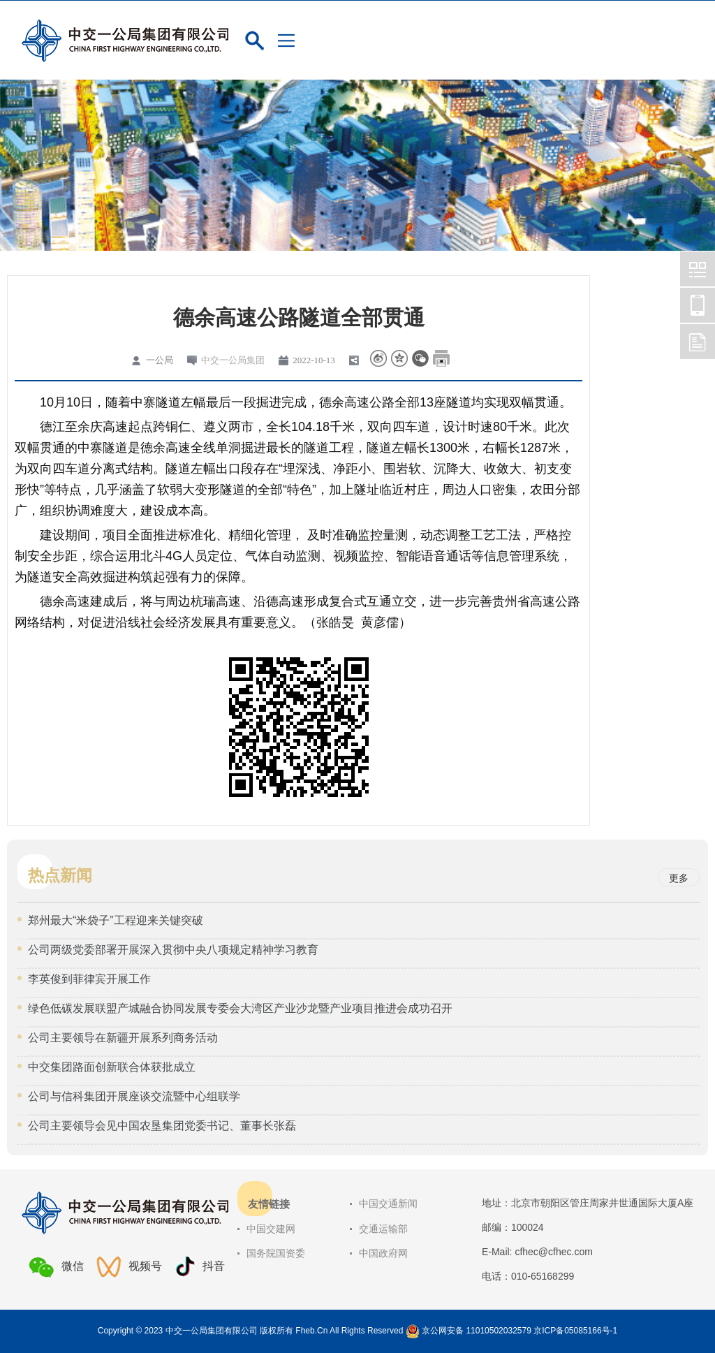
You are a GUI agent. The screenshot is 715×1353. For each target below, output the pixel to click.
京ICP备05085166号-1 (575, 1331)
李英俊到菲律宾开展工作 (89, 979)
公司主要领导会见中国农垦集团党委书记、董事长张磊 (162, 1126)
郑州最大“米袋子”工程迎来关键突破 (115, 920)
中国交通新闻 (388, 1203)
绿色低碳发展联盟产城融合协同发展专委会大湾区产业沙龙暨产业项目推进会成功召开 (240, 1008)
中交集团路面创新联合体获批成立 (112, 1067)
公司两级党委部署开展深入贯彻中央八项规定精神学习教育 (173, 950)
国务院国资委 (275, 1253)
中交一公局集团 (233, 360)
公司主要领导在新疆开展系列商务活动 (123, 1038)
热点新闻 (60, 875)
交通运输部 (383, 1228)
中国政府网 (383, 1253)
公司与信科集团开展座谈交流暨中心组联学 (134, 1096)
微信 (56, 1267)
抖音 (200, 1267)
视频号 (129, 1267)
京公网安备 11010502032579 (476, 1331)
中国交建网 (270, 1228)
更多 (678, 878)
